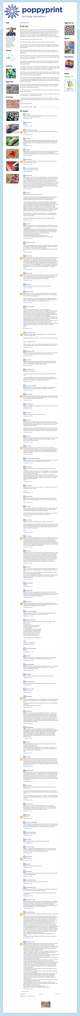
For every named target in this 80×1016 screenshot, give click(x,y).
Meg (26, 815)
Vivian (26, 192)
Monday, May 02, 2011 (27, 835)
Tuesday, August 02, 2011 (28, 908)
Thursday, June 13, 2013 (28, 937)
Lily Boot (27, 711)
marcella (27, 785)
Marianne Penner (29, 899)
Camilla (27, 601)
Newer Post (22, 994)
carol (26, 114)
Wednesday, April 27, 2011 (28, 616)
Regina (27, 420)
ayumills (27, 674)
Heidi (27, 864)
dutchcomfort (28, 369)
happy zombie (29, 664)
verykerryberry (29, 681)
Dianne (27, 550)
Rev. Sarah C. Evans (30, 822)
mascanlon (28, 803)
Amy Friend (28, 404)
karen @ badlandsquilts (30, 168)
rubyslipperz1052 (29, 620)
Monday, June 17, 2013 (28, 988)
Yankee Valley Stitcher (30, 130)
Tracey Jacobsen (29, 332)
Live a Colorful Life (30, 385)
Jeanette (27, 871)
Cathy (26, 149)
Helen (27, 446)
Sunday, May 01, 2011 (27, 738)
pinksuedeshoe (29, 351)
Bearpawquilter (29, 912)
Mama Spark (28, 770)
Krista (27, 506)
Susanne (27, 520)
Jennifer (27, 485)
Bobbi (27, 284)
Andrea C (28, 496)
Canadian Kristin (29, 242)
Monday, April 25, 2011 (27, 118)
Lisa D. (27, 839)
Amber (27, 567)
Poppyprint (28, 590)
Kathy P (26, 122)
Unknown (27, 159)
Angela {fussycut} (29, 648)
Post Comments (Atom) (30, 996)
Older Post (57, 994)
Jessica (27, 359)
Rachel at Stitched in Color (31, 458)
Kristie (27, 412)
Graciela (27, 536)
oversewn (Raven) (29, 880)
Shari (27, 655)
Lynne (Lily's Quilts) (30, 611)
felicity (26, 138)
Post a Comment (25, 991)
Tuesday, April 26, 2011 (28, 381)
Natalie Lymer (28, 689)
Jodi (26, 436)
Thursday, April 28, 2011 (28, 677)
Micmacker (27, 175)
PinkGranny (28, 291)
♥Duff (27, 223)
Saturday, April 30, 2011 (28, 707)
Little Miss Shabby (29, 832)
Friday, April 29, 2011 (27, 685)
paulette (27, 466)
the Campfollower (29, 887)
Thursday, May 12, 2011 (28, 895)
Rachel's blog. (37, 29)
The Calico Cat (29, 846)
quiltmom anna (29, 306)
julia (26, 742)
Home (40, 994)
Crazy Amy (28, 583)
